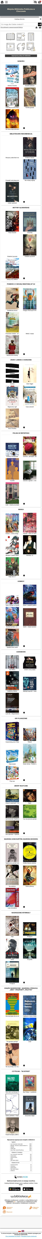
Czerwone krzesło (14, 1164)
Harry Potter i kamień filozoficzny (17, 1150)
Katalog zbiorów (19, 19)
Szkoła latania (13, 1155)
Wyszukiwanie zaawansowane (9, 27)
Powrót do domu (14, 1157)
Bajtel (12, 1158)
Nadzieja (12, 1147)
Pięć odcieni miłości (14, 1160)
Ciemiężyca (13, 1166)
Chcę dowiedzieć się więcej (13, 1236)
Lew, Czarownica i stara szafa (16, 1144)
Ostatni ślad (13, 1148)
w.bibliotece (10, 1201)
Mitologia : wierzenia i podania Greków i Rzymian (20, 1145)
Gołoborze (13, 1170)
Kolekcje (20, 27)
